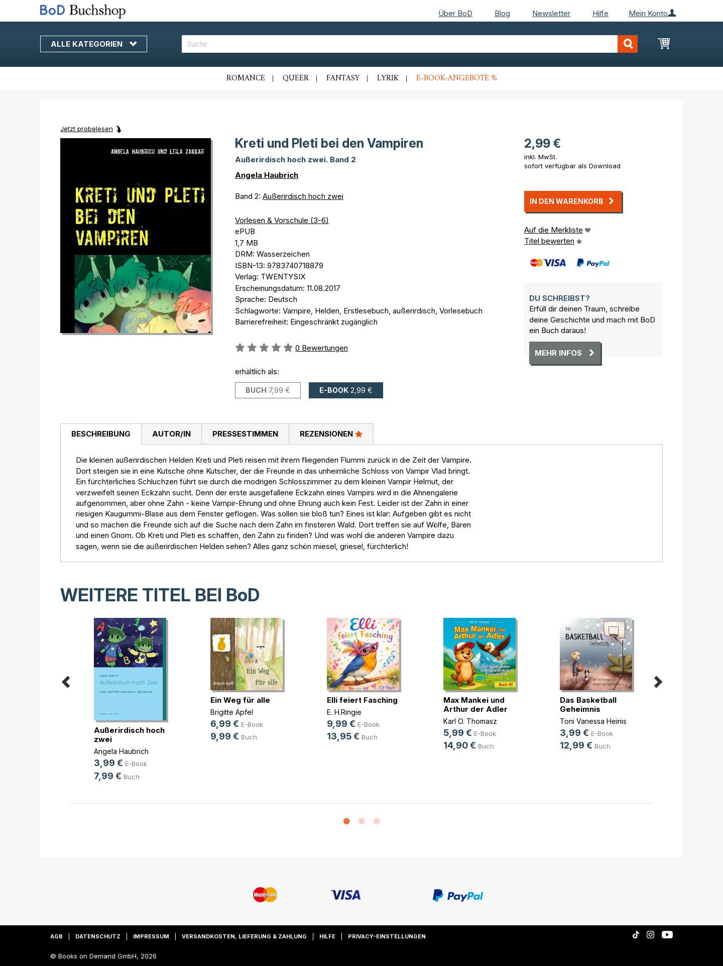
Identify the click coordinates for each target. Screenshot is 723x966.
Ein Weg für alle (240, 700)
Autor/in (171, 434)
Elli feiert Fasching (362, 700)
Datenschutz (97, 936)
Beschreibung (101, 434)
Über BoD (455, 13)
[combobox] (410, 44)
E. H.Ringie (344, 712)
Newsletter (551, 13)
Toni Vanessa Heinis (593, 721)
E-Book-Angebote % (456, 78)
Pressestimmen (245, 434)
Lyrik (388, 78)
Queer (296, 78)
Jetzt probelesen (86, 129)
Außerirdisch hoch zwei (303, 196)
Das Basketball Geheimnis (588, 704)
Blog (502, 13)
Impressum (151, 936)
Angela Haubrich (266, 175)
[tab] (100, 434)
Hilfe (600, 13)
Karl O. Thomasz (470, 721)
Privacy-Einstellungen (387, 936)
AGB (56, 936)
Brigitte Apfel (231, 712)
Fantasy (342, 78)
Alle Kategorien (94, 44)
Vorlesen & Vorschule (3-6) (282, 220)
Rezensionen (331, 433)
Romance (245, 78)
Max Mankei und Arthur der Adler (475, 704)
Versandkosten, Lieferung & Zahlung (244, 936)
